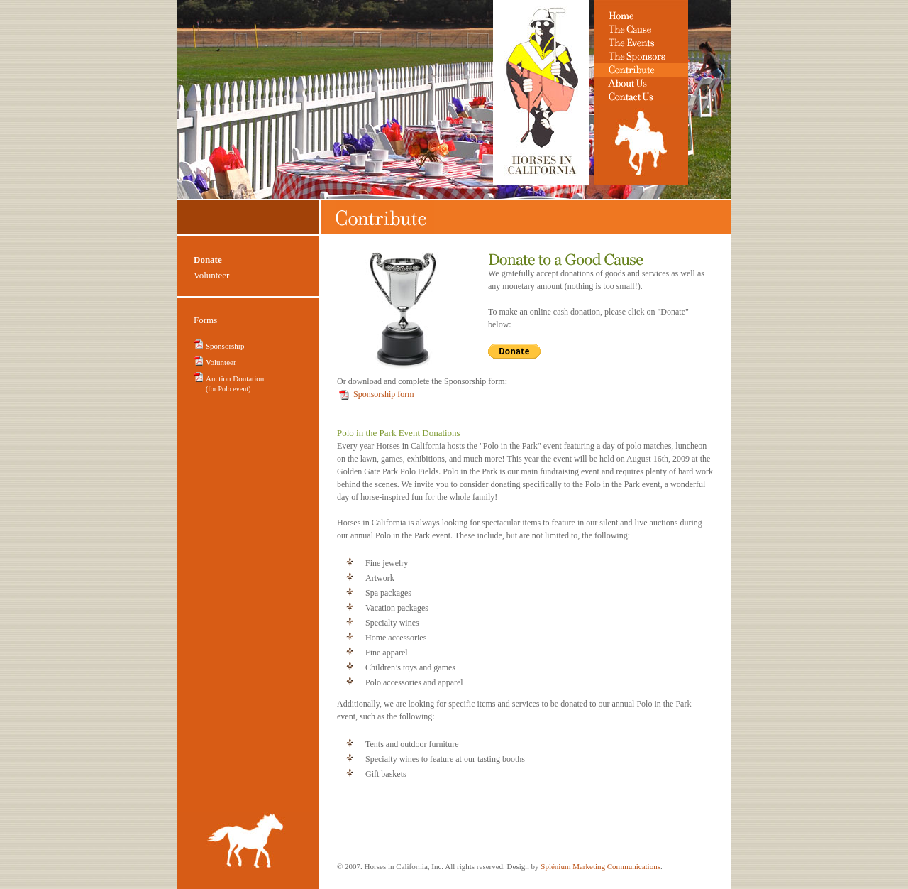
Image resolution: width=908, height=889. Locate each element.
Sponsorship (225, 346)
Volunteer (211, 275)
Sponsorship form (383, 394)
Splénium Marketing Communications (600, 866)
